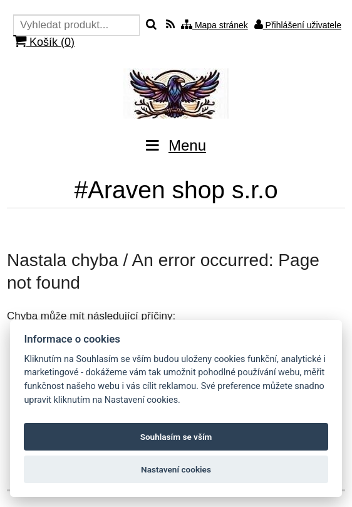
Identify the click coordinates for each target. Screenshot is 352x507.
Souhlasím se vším (176, 437)
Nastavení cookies (176, 469)
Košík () (44, 42)
